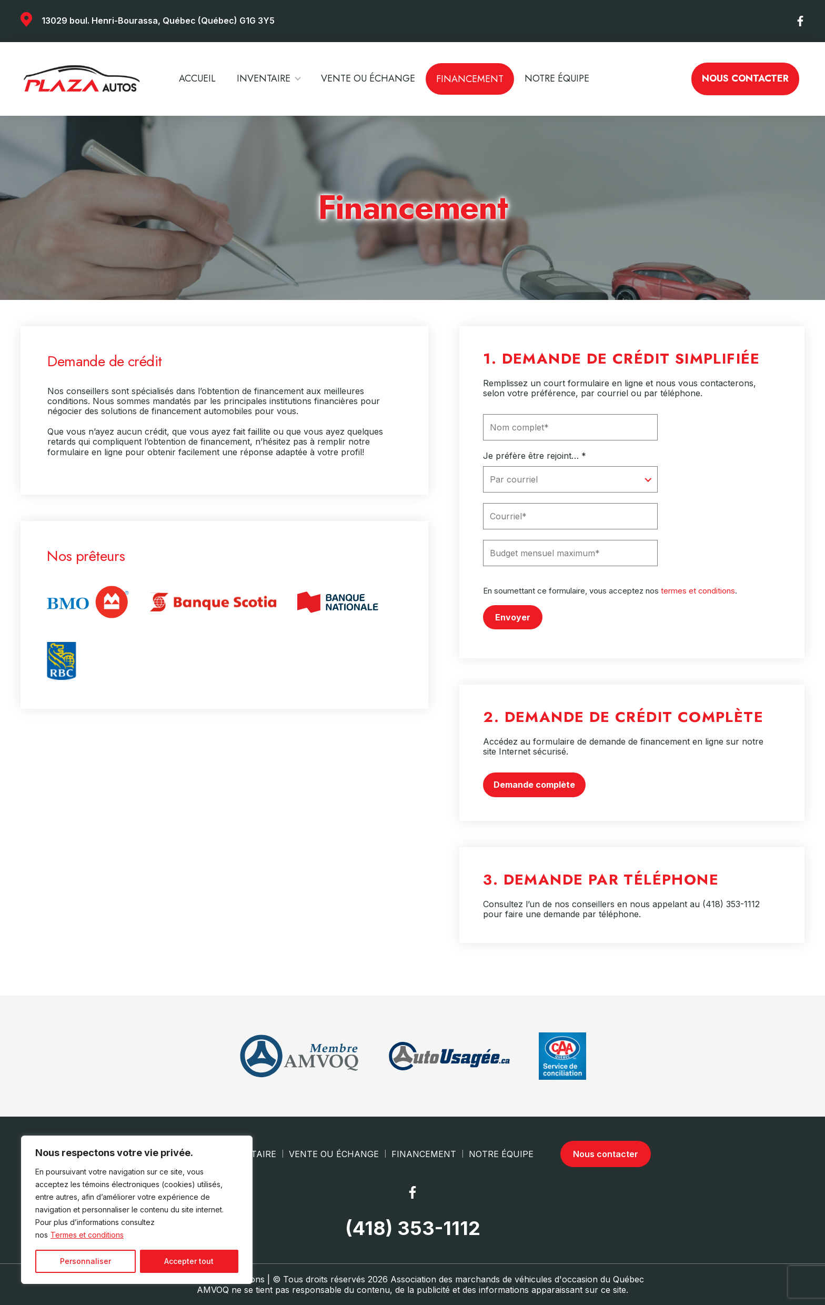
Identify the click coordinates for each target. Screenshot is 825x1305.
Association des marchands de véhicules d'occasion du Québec (517, 1279)
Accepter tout (189, 1261)
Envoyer (512, 616)
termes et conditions (698, 591)
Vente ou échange (368, 78)
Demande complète (534, 784)
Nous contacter (745, 78)
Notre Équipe (557, 78)
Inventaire (263, 78)
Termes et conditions (87, 1234)
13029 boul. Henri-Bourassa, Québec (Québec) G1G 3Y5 (158, 20)
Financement (470, 79)
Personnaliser (85, 1261)
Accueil (197, 78)
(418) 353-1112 (731, 903)
